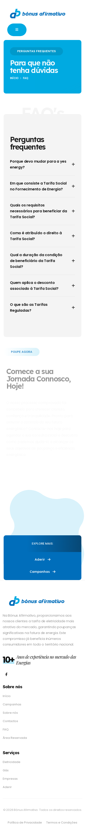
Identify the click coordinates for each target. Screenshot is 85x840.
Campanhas (43, 572)
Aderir (43, 559)
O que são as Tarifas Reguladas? (29, 307)
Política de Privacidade (25, 822)
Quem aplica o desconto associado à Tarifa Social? (34, 285)
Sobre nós (10, 713)
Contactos (10, 721)
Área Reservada (15, 738)
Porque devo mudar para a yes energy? (38, 164)
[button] (17, 29)
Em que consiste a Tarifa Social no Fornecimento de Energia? (38, 186)
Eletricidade (11, 762)
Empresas (10, 779)
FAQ (6, 729)
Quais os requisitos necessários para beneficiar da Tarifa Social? (38, 211)
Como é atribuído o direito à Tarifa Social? (36, 236)
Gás (6, 770)
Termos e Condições (61, 822)
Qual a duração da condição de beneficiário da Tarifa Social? (36, 261)
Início (14, 78)
